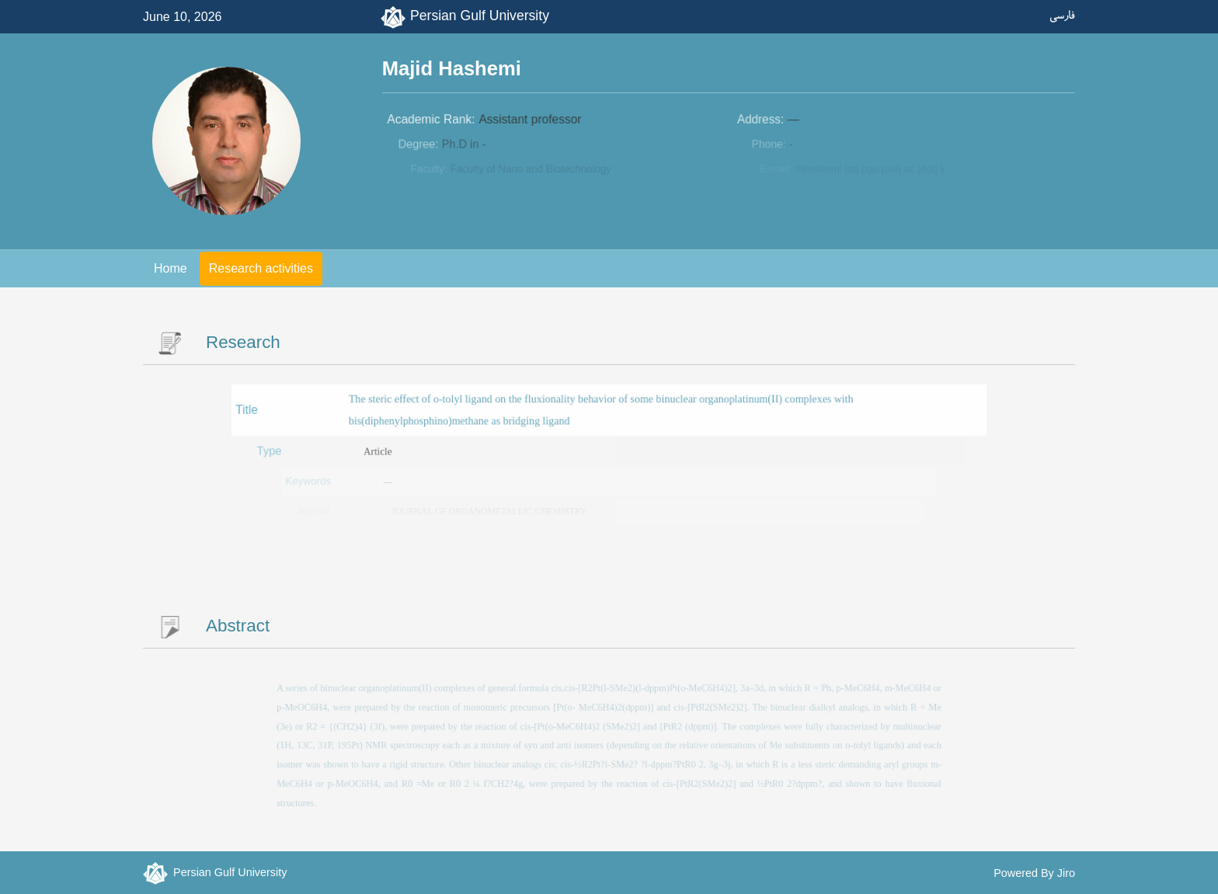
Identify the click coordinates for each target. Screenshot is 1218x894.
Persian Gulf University (479, 15)
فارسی (1062, 15)
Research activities (261, 268)
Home (170, 268)
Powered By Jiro (1034, 873)
